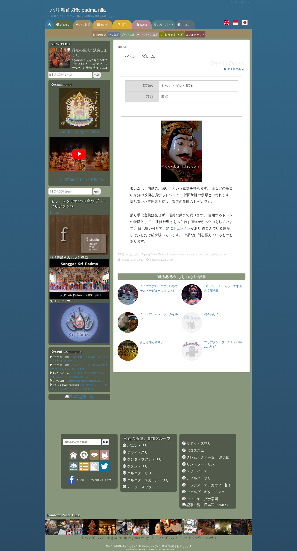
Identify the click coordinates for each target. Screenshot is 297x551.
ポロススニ (195, 451)
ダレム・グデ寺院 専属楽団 (207, 457)
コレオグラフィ (195, 34)
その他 (102, 24)
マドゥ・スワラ (139, 487)
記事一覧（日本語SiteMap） (208, 505)
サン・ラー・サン (200, 464)
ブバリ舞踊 (127, 34)
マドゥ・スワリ (198, 443)
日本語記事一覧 (81, 397)
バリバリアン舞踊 (147, 34)
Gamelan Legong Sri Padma (79, 132)
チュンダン (182, 228)
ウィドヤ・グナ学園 (202, 499)
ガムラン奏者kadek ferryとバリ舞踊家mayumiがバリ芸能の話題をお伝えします (148, 546)
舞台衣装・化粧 (174, 34)
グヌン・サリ (137, 466)
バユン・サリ (137, 446)
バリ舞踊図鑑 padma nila (78, 10)
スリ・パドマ (163, 24)
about (142, 24)
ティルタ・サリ (198, 478)
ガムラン (63, 24)
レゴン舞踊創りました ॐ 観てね (79, 180)
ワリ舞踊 (113, 34)
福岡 (122, 24)
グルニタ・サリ (139, 473)
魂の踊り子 (211, 314)
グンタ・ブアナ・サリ (144, 459)
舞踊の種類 (99, 34)
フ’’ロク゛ (185, 24)
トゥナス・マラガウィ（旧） (209, 485)
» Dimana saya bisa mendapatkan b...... (84, 380)
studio (55, 213)
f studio (135, 549)
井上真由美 (234, 69)
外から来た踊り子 (151, 342)
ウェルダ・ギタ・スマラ (205, 492)
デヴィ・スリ (137, 452)
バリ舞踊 (83, 24)
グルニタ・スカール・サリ (147, 480)
